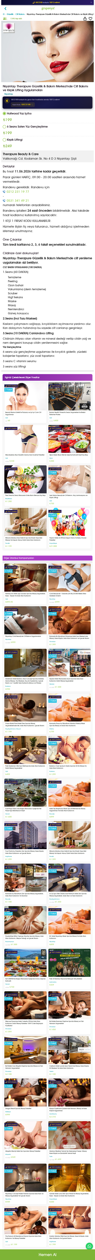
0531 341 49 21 (18, 200)
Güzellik (10, 14)
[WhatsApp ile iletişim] (89, 1246)
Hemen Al (47, 1254)
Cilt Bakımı (20, 14)
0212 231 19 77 (18, 191)
